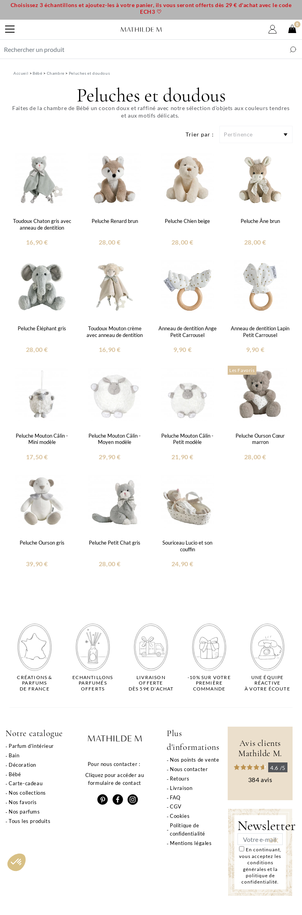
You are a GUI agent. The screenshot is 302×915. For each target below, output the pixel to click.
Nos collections (27, 793)
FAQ (175, 797)
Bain (14, 755)
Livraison (181, 788)
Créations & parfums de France (34, 683)
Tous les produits (29, 821)
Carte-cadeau (25, 783)
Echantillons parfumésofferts (92, 683)
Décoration (22, 765)
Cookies (180, 816)
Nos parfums (24, 811)
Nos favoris (23, 802)
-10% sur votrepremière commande (209, 683)
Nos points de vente (194, 760)
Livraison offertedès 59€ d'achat (151, 683)
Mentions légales (191, 843)
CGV (176, 806)
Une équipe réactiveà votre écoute (267, 683)
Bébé (15, 774)
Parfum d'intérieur (31, 746)
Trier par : (200, 134)
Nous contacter (189, 769)
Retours (179, 778)
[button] (16, 862)
